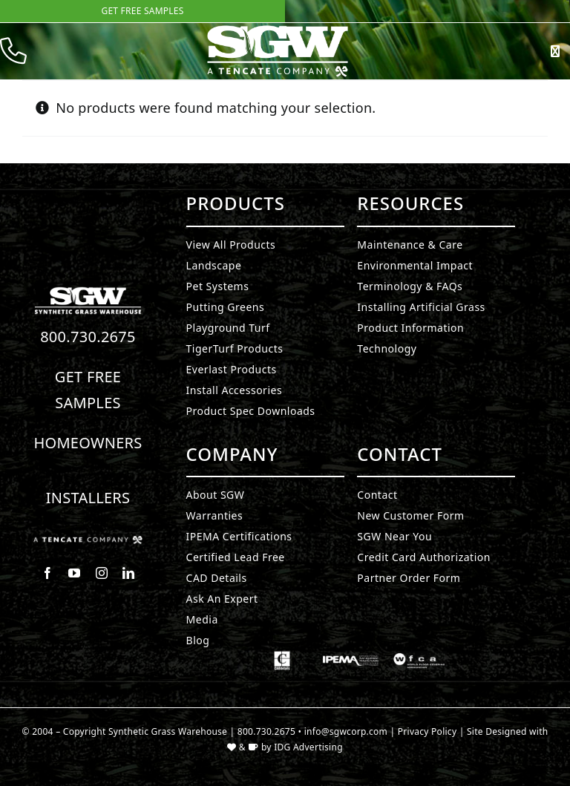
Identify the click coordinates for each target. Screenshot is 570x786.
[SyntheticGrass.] (277, 30)
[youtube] (74, 573)
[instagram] (102, 573)
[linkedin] (128, 573)
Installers (88, 498)
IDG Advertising (308, 747)
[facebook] (47, 573)
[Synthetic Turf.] (88, 291)
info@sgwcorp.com (345, 731)
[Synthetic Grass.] (88, 542)
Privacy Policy (427, 731)
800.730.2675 (88, 337)
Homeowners (87, 443)
